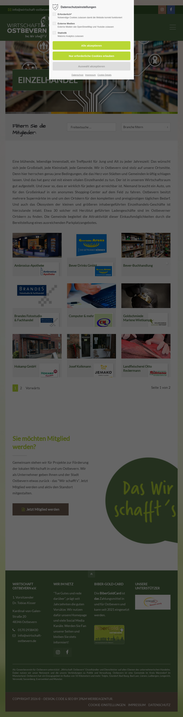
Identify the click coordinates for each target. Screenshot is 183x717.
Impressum (90, 75)
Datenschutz (77, 75)
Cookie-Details (105, 75)
